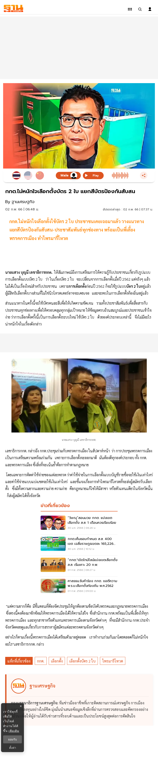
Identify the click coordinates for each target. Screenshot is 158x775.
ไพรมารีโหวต (112, 661)
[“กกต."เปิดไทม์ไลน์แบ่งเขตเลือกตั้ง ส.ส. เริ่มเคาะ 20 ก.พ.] (79, 566)
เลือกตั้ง (57, 661)
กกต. (40, 661)
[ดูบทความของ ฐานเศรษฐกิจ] (79, 700)
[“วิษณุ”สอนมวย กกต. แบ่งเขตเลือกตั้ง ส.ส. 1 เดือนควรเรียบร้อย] (79, 524)
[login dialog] (150, 9)
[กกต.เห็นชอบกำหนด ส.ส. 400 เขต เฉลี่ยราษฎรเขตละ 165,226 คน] (79, 545)
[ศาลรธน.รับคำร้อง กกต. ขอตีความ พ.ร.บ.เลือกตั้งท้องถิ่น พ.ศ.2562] (79, 587)
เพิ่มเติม (14, 730)
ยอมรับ (12, 739)
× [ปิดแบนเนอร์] (21, 706)
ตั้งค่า (12, 747)
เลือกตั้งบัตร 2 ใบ (82, 661)
